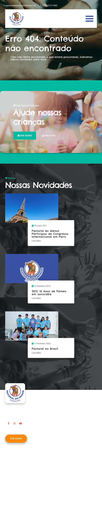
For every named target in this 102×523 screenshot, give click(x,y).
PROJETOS (48, 135)
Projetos (12, 456)
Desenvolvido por (13, 512)
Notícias (12, 465)
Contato (11, 472)
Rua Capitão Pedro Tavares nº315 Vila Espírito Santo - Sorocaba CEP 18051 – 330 (43, 497)
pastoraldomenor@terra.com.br (19, 5)
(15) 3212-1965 (48, 5)
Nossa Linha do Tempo (19, 453)
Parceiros (12, 459)
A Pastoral (13, 450)
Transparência (14, 469)
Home (11, 446)
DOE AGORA (25, 135)
